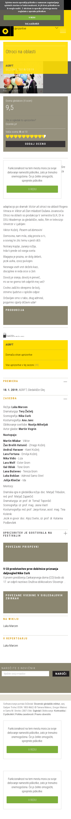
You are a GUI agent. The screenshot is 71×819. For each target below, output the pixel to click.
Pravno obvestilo (43, 714)
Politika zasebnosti (24, 714)
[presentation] (26, 683)
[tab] (35, 382)
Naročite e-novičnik (19, 668)
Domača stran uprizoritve (19, 354)
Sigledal (37, 710)
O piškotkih (8, 714)
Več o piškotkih (32, 23)
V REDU (32, 17)
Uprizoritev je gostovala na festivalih (27, 534)
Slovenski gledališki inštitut (47, 703)
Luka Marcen (10, 626)
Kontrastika (59, 710)
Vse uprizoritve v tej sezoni (20, 365)
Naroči (60, 674)
